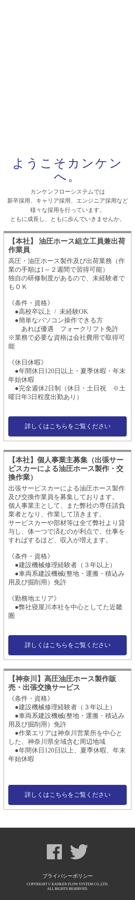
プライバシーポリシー (67, 876)
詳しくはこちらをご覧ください (68, 426)
